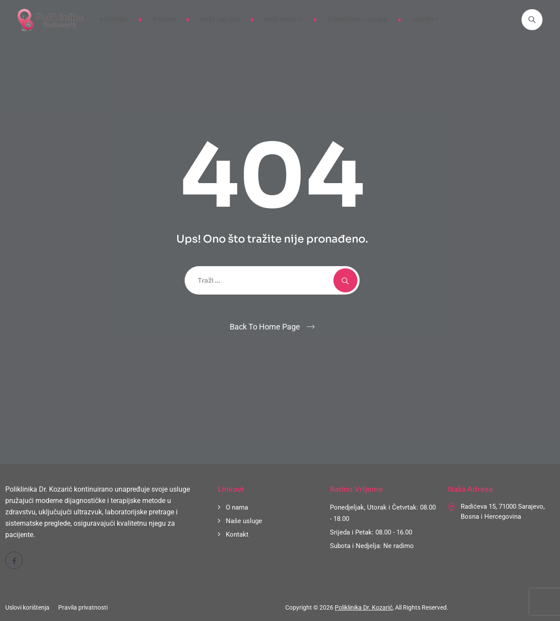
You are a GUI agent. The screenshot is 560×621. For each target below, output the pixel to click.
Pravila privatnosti (83, 607)
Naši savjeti (283, 19)
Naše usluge (219, 19)
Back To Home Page (265, 326)
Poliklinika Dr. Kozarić (363, 607)
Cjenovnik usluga (357, 19)
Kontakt (425, 19)
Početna (113, 19)
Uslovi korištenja (27, 607)
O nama (164, 19)
